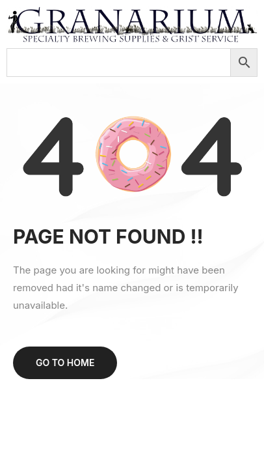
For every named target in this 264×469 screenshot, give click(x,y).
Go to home (65, 362)
